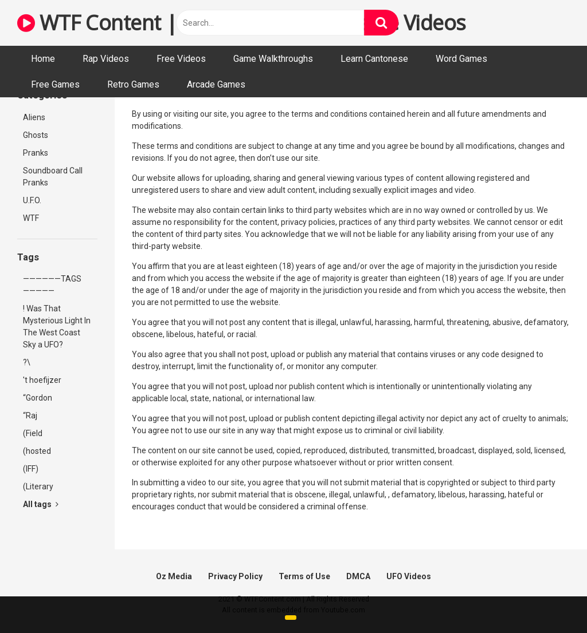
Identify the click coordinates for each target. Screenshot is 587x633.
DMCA (358, 576)
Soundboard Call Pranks (53, 176)
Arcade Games (216, 84)
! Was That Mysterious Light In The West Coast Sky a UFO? (57, 326)
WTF (31, 218)
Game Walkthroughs (273, 58)
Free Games (55, 84)
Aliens (34, 117)
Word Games (461, 58)
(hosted (37, 451)
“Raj (30, 415)
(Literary (38, 486)
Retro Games (133, 84)
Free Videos (181, 58)
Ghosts (35, 135)
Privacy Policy (235, 576)
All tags (40, 504)
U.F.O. (32, 200)
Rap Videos (106, 58)
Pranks (35, 152)
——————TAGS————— (52, 284)
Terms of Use (304, 576)
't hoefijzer (42, 380)
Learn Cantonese (374, 58)
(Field (32, 433)
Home (43, 58)
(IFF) (30, 468)
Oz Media (174, 576)
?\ (26, 362)
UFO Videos (408, 576)
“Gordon (37, 397)
